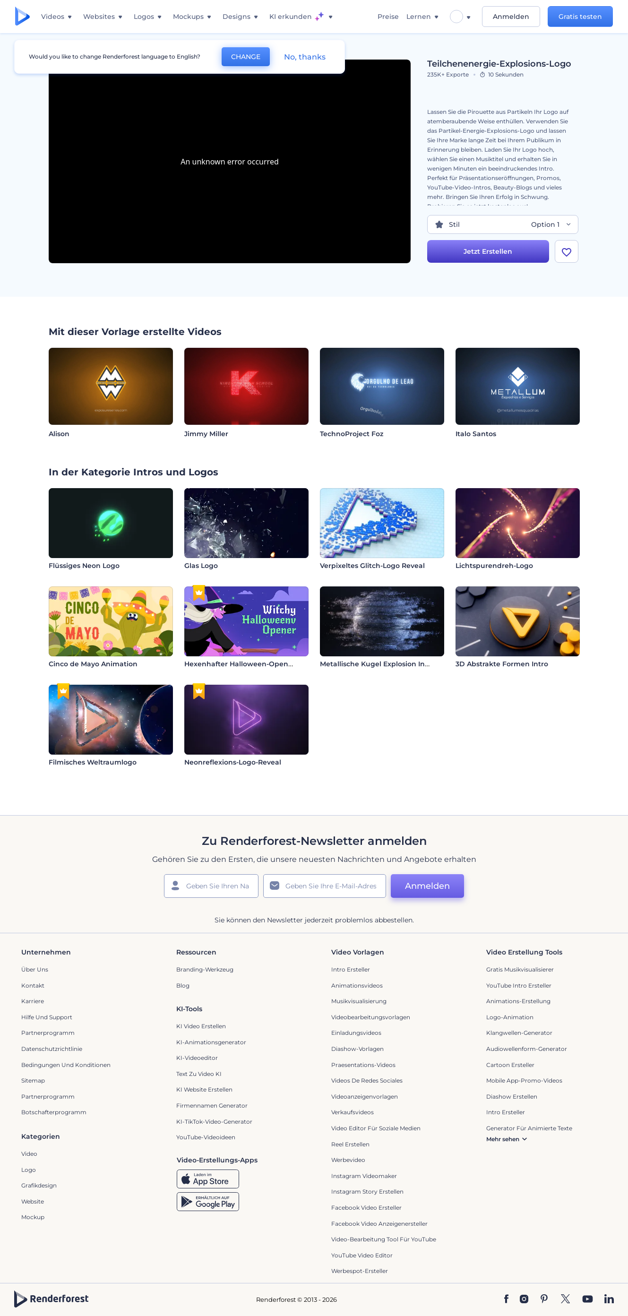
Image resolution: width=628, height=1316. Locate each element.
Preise (388, 16)
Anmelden (511, 16)
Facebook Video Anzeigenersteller (379, 1223)
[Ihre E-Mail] (324, 886)
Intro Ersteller (350, 969)
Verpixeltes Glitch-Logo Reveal (372, 565)
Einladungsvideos (356, 1032)
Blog (182, 985)
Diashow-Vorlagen (357, 1048)
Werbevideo (348, 1159)
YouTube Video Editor (362, 1255)
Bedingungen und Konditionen (66, 1064)
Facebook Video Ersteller (366, 1207)
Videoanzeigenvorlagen (364, 1096)
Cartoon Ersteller (510, 1064)
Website (32, 1201)
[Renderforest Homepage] (22, 17)
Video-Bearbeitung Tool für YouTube (383, 1239)
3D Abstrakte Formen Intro (502, 664)
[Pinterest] (544, 1299)
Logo (28, 1169)
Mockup (32, 1217)
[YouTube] (587, 1299)
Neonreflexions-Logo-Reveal (232, 762)
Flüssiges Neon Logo (84, 565)
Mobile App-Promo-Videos (524, 1080)
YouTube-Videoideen (205, 1137)
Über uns (34, 969)
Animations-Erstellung (518, 1001)
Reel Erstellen (350, 1144)
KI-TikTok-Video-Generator (214, 1121)
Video (29, 1153)
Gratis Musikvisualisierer (520, 969)
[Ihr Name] (211, 886)
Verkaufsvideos (352, 1112)
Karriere (32, 1001)
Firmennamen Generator (212, 1105)
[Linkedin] (609, 1299)
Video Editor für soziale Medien (376, 1128)
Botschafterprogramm (53, 1112)
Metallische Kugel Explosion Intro (377, 664)
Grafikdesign (39, 1185)
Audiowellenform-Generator (526, 1048)
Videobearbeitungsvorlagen (370, 1017)
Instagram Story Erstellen (367, 1191)
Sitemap (33, 1080)
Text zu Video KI (199, 1073)
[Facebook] (506, 1299)
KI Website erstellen (204, 1089)
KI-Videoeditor (197, 1057)
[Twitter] (565, 1299)
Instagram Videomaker (364, 1175)
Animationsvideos (357, 985)
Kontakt (32, 985)
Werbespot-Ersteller (359, 1270)
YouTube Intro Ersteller (518, 985)
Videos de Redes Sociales (367, 1080)
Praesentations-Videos (363, 1064)
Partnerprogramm (48, 1032)
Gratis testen (580, 16)
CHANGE (245, 56)
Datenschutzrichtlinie (51, 1048)
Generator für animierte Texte (529, 1128)
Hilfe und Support (46, 1017)
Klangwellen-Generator (519, 1032)
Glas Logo (201, 565)
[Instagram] (524, 1299)
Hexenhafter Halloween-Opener (239, 664)
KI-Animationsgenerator (211, 1042)
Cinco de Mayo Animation (93, 664)
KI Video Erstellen (201, 1026)
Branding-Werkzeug (204, 969)
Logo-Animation (509, 1017)
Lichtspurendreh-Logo (494, 565)
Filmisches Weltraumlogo (93, 762)
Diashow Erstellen (511, 1096)
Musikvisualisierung (359, 1001)
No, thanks (305, 56)
